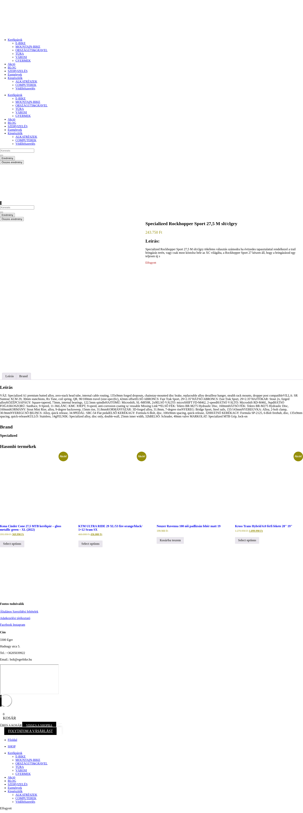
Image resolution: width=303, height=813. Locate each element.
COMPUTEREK (25, 85)
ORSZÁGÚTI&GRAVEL (31, 50)
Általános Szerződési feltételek (19, 611)
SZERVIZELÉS (18, 71)
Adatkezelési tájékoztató (15, 618)
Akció (11, 64)
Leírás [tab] (9, 376)
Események (15, 74)
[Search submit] (1, 155)
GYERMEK (23, 60)
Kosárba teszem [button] (170, 540)
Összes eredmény (12, 162)
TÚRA (19, 53)
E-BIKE (20, 43)
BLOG (12, 67)
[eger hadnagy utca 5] (29, 679)
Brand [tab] (23, 376)
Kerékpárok (15, 39)
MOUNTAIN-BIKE (27, 46)
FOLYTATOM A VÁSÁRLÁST (30, 731)
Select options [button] (12, 543)
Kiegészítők (15, 78)
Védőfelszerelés (25, 88)
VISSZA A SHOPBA (39, 725)
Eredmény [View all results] (7, 158)
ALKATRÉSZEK (26, 81)
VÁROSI (21, 57)
